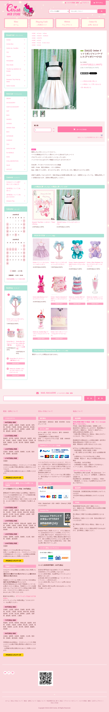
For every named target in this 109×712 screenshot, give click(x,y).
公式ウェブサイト (97, 701)
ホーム (7, 701)
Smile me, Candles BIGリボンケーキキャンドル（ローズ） (76, 298)
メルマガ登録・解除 (73, 2)
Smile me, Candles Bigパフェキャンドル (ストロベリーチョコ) (41, 333)
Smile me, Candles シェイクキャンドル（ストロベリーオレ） (95, 298)
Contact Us (93, 23)
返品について (81, 137)
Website (67, 23)
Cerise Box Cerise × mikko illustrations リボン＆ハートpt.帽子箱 (20, 345)
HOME (34, 33)
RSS (52, 703)
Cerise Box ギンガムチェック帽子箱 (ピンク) (17, 359)
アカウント (85, 2)
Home (16, 23)
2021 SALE (46, 43)
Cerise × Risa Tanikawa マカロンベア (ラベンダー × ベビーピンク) (95, 264)
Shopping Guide (42, 23)
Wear (45, 33)
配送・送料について (30, 701)
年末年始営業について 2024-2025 (16, 279)
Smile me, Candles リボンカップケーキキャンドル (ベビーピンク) (17, 370)
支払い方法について (17, 701)
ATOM (56, 703)
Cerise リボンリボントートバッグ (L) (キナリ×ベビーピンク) (59, 333)
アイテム (98, 3)
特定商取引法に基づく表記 (95, 137)
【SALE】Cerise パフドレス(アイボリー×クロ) (68, 223)
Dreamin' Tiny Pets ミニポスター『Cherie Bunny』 (43, 223)
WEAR (40, 35)
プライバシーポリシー (70, 701)
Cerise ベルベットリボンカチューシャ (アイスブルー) (59, 263)
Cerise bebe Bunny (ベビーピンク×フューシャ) (40, 298)
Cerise (39, 33)
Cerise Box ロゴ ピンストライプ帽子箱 (11, 343)
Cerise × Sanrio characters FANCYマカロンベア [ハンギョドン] (77, 264)
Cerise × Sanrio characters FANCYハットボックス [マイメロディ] (59, 298)
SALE (39, 40)
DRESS (46, 35)
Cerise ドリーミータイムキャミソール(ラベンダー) (41, 263)
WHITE (40, 38)
